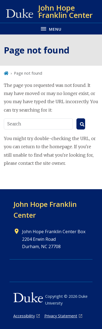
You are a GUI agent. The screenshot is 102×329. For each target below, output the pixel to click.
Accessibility (24, 315)
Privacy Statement (60, 315)
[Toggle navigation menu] (51, 28)
